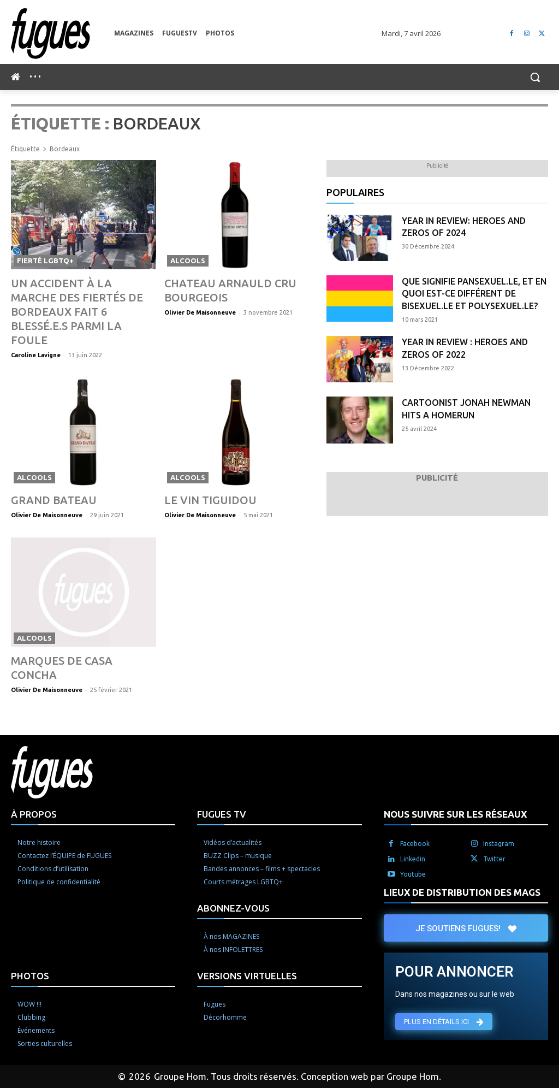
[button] (535, 77)
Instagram (498, 811)
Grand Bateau (47, 483)
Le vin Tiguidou (203, 483)
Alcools (187, 260)
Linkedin (412, 827)
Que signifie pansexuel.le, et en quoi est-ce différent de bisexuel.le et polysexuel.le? (474, 293)
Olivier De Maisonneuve (200, 311)
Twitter (494, 827)
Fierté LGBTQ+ (45, 260)
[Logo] (62, 33)
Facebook (415, 811)
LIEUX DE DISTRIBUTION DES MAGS (462, 860)
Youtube (413, 842)
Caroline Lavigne (36, 338)
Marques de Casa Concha (75, 643)
